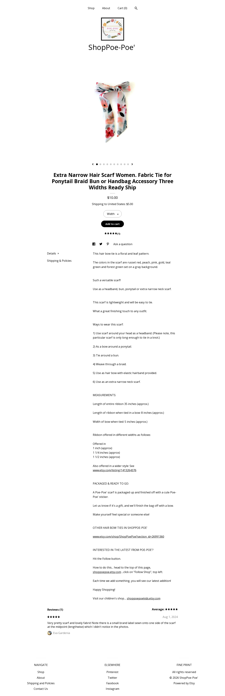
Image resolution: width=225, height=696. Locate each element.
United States (116, 204)
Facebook (112, 683)
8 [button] (121, 164)
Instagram (112, 689)
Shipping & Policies (59, 261)
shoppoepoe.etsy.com (107, 572)
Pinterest (112, 672)
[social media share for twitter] (101, 244)
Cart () (122, 8)
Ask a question (122, 244)
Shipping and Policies (41, 683)
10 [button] (128, 164)
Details (53, 253)
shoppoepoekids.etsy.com (143, 598)
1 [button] (97, 164)
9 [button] (124, 164)
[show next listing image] (132, 164)
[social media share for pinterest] (108, 244)
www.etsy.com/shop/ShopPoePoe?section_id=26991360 (128, 536)
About (106, 8)
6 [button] (114, 164)
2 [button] (100, 164)
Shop (91, 8)
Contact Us (41, 689)
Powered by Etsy (184, 683)
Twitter (112, 678)
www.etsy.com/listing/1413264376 (114, 470)
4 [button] (107, 164)
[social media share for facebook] (94, 244)
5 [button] (111, 164)
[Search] (136, 9)
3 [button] (104, 164)
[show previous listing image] (93, 164)
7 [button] (118, 164)
